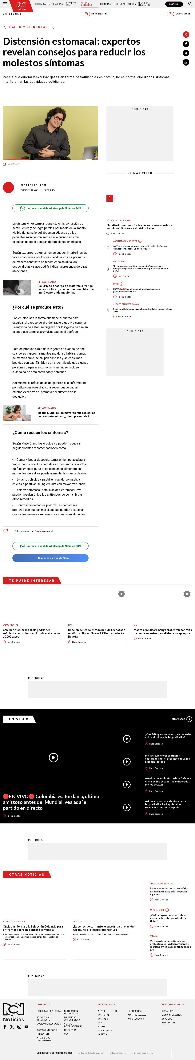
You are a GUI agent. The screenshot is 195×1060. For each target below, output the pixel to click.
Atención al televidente (43, 1018)
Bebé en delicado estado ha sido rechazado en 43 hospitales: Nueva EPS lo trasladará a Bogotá (96, 633)
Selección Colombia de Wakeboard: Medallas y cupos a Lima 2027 (142, 310)
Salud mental (10, 625)
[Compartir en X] (186, 53)
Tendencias (119, 4)
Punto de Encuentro (144, 4)
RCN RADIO (103, 1019)
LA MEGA (102, 1034)
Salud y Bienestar (86, 4)
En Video (19, 719)
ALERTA (101, 1026)
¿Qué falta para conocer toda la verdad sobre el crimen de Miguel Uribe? (168, 736)
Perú (116, 284)
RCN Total (103, 1015)
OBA (66, 1034)
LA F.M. (101, 1022)
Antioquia (119, 261)
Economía (105, 4)
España (153, 936)
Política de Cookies (117, 1053)
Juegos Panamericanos (126, 304)
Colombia (40, 4)
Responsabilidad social (49, 1011)
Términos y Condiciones (142, 1053)
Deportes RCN (71, 4)
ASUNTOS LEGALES (137, 1015)
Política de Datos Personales (90, 1053)
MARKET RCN (168, 1022)
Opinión (132, 4)
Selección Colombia (14, 921)
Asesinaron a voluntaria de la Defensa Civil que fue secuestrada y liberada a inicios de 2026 (168, 781)
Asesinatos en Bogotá (125, 241)
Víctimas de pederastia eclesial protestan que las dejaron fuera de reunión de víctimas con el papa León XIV (170, 945)
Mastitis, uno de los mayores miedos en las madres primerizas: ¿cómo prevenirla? (66, 414)
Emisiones (12, 14)
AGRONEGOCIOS (136, 1019)
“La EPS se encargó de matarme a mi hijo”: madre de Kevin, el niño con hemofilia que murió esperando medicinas (66, 289)
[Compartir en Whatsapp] (186, 62)
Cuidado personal (44, 531)
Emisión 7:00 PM (179, 14)
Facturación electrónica (71, 1012)
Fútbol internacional (118, 220)
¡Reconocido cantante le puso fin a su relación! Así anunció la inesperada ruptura (104, 928)
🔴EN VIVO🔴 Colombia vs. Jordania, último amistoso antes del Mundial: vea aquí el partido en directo (51, 802)
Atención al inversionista (44, 1039)
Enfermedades (21, 531)
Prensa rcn (43, 1034)
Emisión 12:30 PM (96, 14)
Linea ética (70, 1030)
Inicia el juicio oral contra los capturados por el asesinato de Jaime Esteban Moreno (167, 758)
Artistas (77, 921)
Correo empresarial (47, 1030)
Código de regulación (49, 1024)
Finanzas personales (161, 884)
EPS (70, 625)
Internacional (56, 4)
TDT (115, 1011)
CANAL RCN (174, 4)
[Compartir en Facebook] (186, 44)
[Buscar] (190, 4)
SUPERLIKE (167, 1019)
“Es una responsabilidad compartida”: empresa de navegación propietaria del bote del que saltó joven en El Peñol (141, 268)
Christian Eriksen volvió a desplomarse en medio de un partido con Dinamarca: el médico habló (139, 227)
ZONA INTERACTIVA (171, 1015)
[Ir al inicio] (21, 6)
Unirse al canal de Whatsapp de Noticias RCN (50, 208)
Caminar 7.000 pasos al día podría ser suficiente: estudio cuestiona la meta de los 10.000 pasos (31, 633)
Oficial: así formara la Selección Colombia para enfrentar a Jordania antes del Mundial (33, 928)
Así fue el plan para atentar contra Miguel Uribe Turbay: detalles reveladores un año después (140, 247)
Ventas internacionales (73, 1025)
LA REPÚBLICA (134, 1011)
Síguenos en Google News (50, 558)
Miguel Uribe (157, 910)
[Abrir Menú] (5, 4)
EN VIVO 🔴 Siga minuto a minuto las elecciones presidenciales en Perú (136, 290)
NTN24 (101, 1011)
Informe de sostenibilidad (72, 1018)
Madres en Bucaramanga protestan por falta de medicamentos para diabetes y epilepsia (163, 631)
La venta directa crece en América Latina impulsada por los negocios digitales (169, 891)
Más (182, 719)
